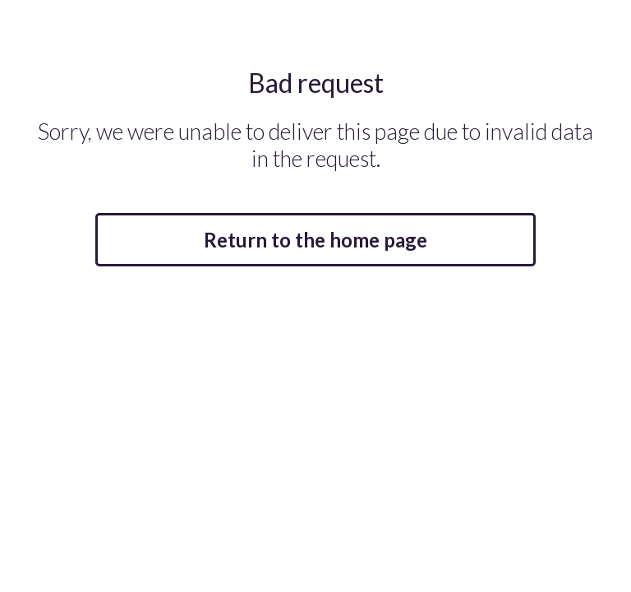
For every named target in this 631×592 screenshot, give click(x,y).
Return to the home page (315, 240)
